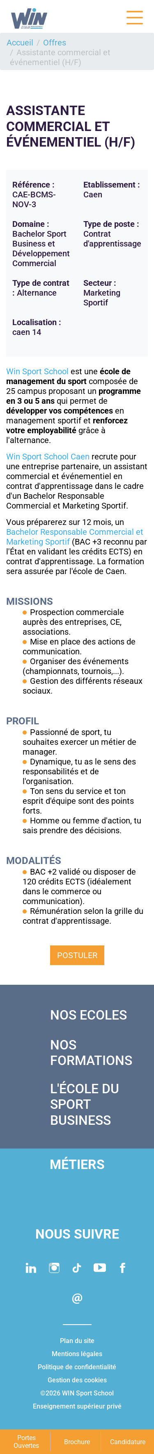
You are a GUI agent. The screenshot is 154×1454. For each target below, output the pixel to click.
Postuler (77, 955)
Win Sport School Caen (48, 456)
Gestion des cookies (77, 1380)
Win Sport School (37, 371)
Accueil (20, 42)
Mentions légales (77, 1354)
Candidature (127, 1442)
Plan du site (77, 1341)
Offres (54, 42)
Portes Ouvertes (26, 1441)
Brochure (77, 1442)
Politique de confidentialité (77, 1367)
